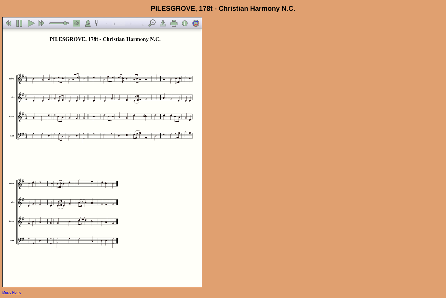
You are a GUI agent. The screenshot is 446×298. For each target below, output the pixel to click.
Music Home (11, 293)
